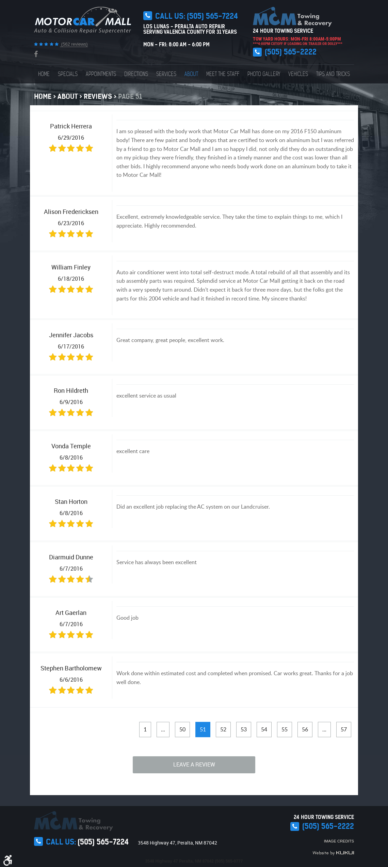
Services (166, 74)
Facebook (36, 54)
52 (223, 729)
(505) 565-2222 (291, 52)
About (191, 74)
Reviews (98, 96)
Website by (333, 853)
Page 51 (130, 96)
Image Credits (339, 841)
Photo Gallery (263, 74)
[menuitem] (44, 74)
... (163, 729)
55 (284, 729)
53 (244, 729)
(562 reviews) (74, 44)
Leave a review (194, 764)
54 (264, 729)
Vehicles (298, 74)
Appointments (101, 74)
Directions (136, 74)
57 (344, 729)
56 (305, 729)
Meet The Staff (222, 74)
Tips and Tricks (333, 74)
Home (44, 74)
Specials (68, 74)
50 (182, 729)
